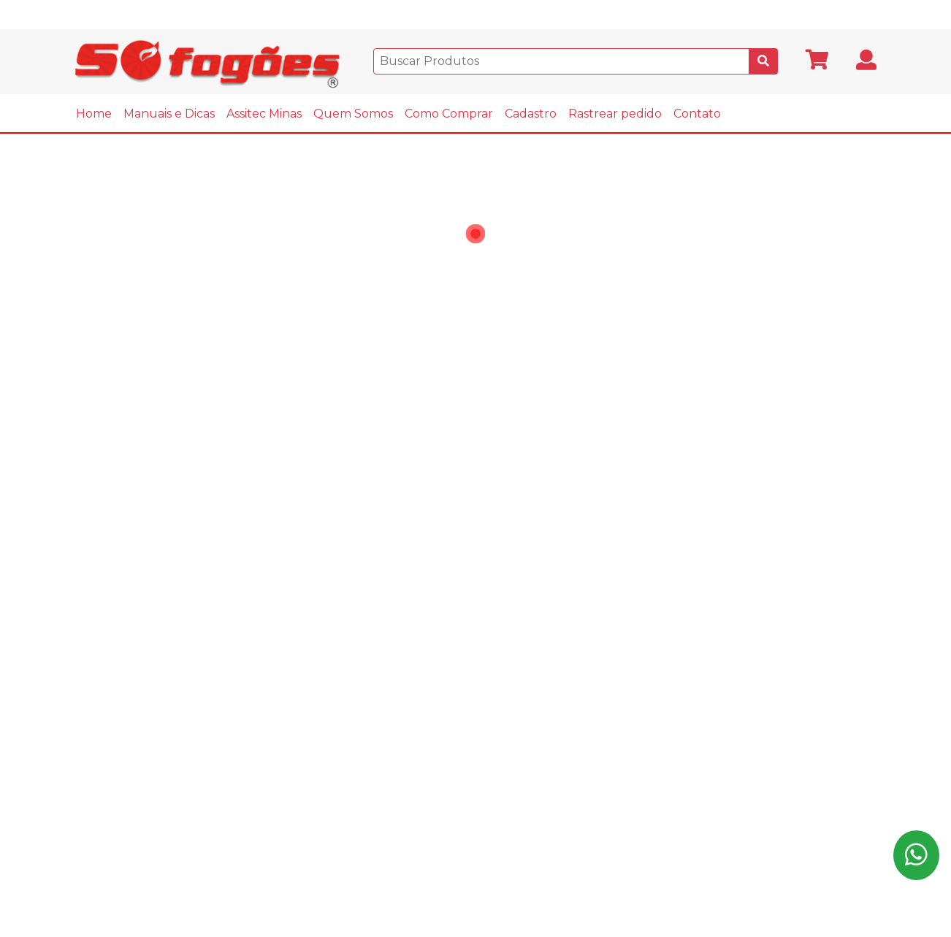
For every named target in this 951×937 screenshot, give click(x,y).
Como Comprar (449, 114)
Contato (697, 114)
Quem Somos (353, 114)
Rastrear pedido (615, 114)
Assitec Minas (264, 114)
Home (94, 114)
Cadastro (531, 114)
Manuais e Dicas (169, 114)
